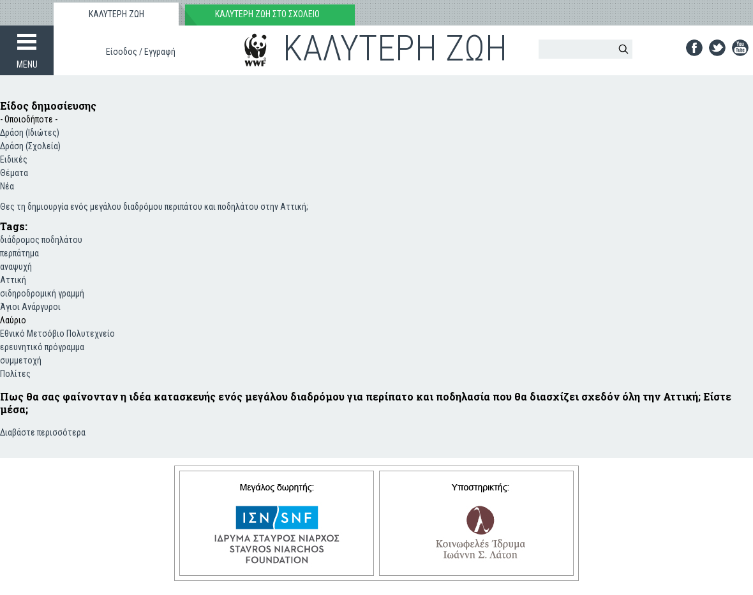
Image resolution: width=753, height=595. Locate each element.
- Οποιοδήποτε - (28, 119)
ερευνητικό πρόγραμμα (42, 347)
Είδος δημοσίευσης (48, 105)
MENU (27, 64)
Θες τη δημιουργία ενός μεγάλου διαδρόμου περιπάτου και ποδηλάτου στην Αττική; (154, 207)
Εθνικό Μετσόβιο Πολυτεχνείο (57, 333)
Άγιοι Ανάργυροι (30, 307)
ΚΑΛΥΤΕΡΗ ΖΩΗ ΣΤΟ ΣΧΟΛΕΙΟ (267, 14)
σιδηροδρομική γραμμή (42, 293)
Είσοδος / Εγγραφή (140, 52)
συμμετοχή (20, 360)
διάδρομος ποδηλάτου (41, 240)
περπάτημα (19, 253)
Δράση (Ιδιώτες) (29, 133)
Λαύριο (13, 320)
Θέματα (14, 173)
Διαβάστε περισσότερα (43, 431)
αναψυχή (16, 266)
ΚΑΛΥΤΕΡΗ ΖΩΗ (116, 14)
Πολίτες (15, 374)
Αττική (13, 280)
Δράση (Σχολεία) (30, 146)
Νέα (7, 186)
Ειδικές (13, 159)
